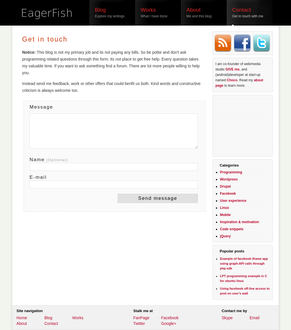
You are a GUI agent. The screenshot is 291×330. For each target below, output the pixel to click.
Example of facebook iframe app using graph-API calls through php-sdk (244, 263)
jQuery (225, 236)
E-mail (38, 177)
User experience (233, 201)
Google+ (168, 323)
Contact (51, 323)
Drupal (225, 186)
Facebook (228, 194)
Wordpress (229, 179)
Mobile (225, 215)
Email (254, 318)
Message (41, 107)
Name (49, 159)
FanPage (141, 318)
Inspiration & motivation (239, 222)
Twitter (139, 323)
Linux (224, 208)
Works (77, 318)
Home (21, 318)
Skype (227, 318)
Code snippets (232, 229)
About (21, 323)
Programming (231, 172)
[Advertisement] (242, 125)
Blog (48, 318)
